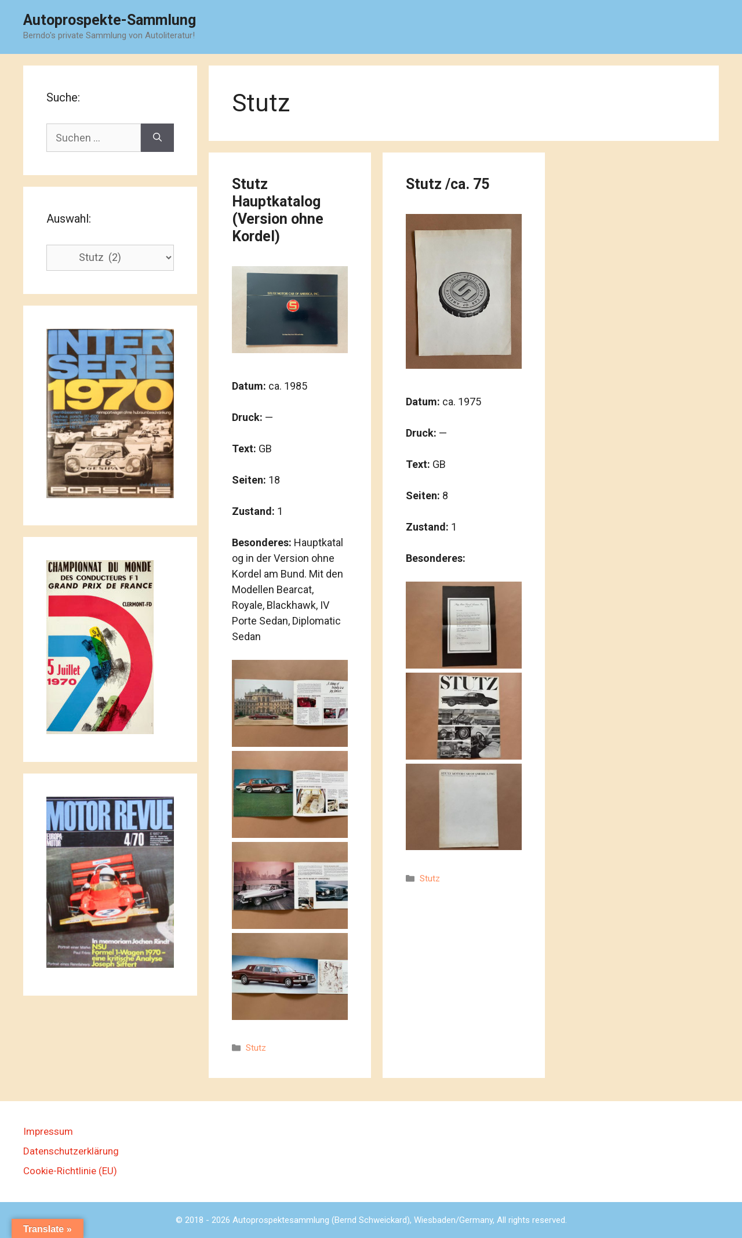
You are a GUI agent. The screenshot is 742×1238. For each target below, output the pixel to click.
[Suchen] (157, 138)
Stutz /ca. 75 (447, 184)
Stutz (256, 1048)
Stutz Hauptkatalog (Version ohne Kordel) (277, 210)
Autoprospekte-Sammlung (109, 20)
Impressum (48, 1131)
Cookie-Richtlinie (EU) (70, 1171)
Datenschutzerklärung (71, 1151)
